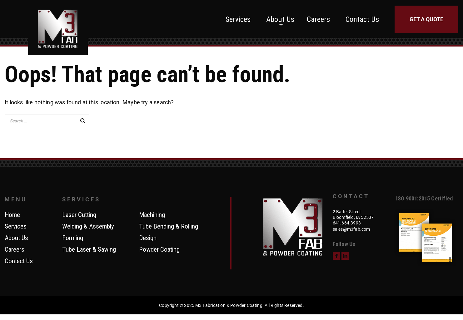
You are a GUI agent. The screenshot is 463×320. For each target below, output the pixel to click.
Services (238, 19)
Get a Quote (426, 19)
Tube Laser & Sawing (89, 249)
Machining (152, 215)
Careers (318, 19)
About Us (280, 19)
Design (148, 238)
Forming (72, 238)
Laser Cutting (79, 215)
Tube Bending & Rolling (168, 226)
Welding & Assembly (88, 226)
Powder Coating (159, 249)
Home (12, 215)
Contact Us (362, 19)
